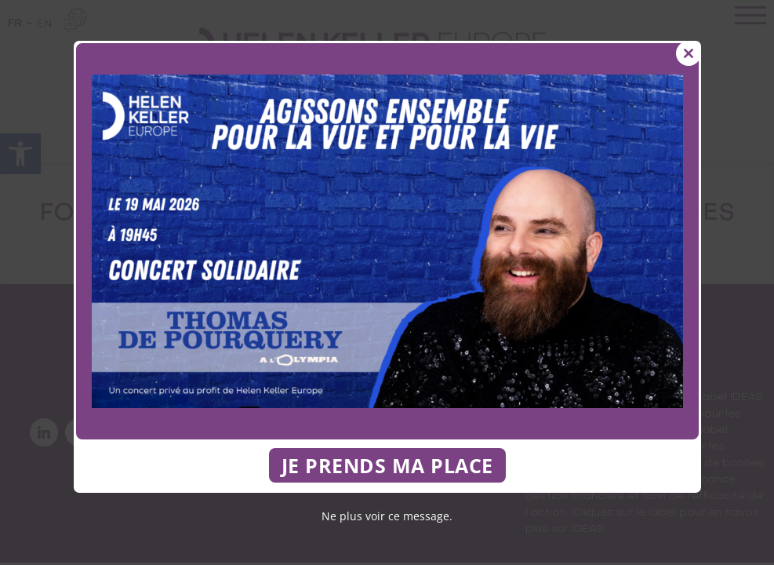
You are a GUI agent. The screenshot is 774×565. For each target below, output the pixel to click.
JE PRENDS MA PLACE (387, 465)
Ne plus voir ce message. (387, 515)
